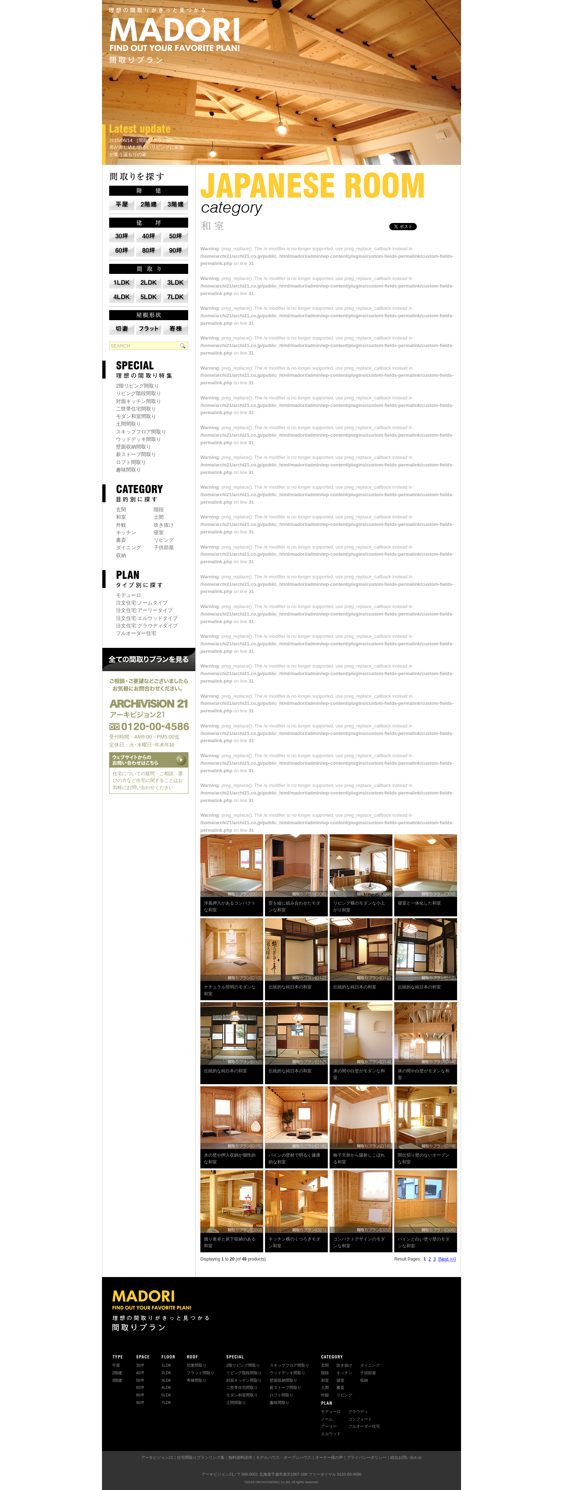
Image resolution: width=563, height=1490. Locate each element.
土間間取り (128, 424)
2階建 (117, 1373)
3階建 (117, 1380)
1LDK (166, 1365)
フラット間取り (200, 1373)
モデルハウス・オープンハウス (283, 1457)
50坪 (140, 1380)
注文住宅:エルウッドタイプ (147, 618)
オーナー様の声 (329, 1457)
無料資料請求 (240, 1457)
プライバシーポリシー (366, 1457)
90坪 (140, 1402)
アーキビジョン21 (157, 1457)
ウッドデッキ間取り (138, 439)
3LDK (166, 1380)
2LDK (166, 1373)
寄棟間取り (196, 1380)
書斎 (121, 540)
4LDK (166, 1387)
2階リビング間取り (137, 386)
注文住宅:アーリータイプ (144, 610)
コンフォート (360, 1419)
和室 (121, 517)
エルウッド (331, 1434)
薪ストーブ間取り (136, 454)
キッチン (126, 532)
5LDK (166, 1395)
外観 (121, 525)
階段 (159, 509)
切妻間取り (196, 1365)
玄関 (121, 509)
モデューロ (128, 595)
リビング (164, 540)
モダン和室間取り (136, 416)
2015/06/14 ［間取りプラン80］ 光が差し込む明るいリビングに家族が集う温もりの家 (146, 147)
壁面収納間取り (133, 447)
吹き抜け (164, 525)
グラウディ (358, 1411)
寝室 (159, 532)
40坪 (140, 1373)
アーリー (329, 1426)
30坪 (140, 1365)
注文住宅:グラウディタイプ (147, 625)
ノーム (327, 1419)
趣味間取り (128, 470)
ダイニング (128, 547)
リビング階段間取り (138, 393)
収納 (121, 555)
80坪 (140, 1395)
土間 (159, 517)
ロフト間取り (131, 462)
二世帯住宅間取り (136, 409)
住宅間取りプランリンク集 (200, 1457)
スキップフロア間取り (141, 432)
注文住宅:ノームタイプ (142, 603)
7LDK (166, 1402)
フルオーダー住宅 (136, 633)
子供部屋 (164, 547)
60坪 (140, 1387)
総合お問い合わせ (406, 1457)
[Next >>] (447, 1259)
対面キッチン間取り (138, 401)
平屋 (116, 1365)
